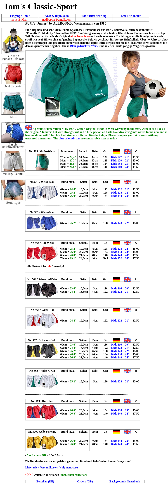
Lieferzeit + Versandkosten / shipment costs (51, 467)
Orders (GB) (85, 481)
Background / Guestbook (124, 481)
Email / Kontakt (131, 15)
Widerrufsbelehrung (93, 15)
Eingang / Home (20, 15)
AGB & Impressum (57, 15)
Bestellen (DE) (45, 481)
